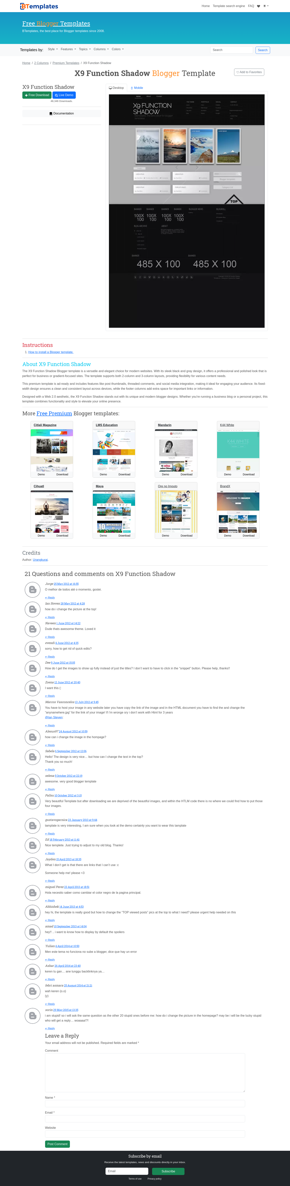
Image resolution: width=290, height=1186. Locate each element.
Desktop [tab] (116, 88)
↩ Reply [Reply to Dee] (50, 676)
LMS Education (107, 425)
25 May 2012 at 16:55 (66, 584)
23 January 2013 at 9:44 (82, 820)
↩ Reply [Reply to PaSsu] (50, 813)
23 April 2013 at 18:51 (76, 887)
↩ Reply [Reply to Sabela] (50, 769)
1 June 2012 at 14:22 (68, 623)
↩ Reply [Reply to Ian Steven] (50, 617)
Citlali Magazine (45, 425)
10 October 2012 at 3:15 (68, 795)
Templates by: (31, 50)
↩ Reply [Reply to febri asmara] (50, 1003)
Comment (51, 1050)
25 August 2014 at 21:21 (78, 985)
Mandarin (164, 425)
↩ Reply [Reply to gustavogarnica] (50, 833)
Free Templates (56, 23)
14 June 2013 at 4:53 (71, 906)
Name (50, 1097)
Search (263, 50)
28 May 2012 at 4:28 (73, 603)
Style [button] (51, 49)
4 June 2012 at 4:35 (66, 643)
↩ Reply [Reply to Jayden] (50, 880)
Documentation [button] (61, 113)
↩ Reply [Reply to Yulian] (50, 959)
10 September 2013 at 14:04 (70, 926)
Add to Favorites (249, 72)
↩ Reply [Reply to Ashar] (50, 979)
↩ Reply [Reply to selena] (50, 789)
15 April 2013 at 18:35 (68, 859)
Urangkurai (40, 559)
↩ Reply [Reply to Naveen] (50, 636)
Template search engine (229, 6)
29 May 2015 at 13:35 (65, 1010)
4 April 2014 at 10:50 (67, 946)
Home (206, 5)
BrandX (225, 486)
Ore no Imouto (167, 486)
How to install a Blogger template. (50, 352)
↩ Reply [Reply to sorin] (50, 1028)
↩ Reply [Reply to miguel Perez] (50, 900)
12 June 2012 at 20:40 (67, 682)
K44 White (227, 425)
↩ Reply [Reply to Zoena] (50, 695)
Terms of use (134, 1178)
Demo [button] (41, 474)
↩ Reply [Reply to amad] (50, 939)
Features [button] (67, 49)
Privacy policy (154, 1178)
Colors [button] (116, 49)
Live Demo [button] (64, 95)
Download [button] (62, 474)
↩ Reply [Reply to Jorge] (50, 597)
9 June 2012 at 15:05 (63, 662)
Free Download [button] (37, 95)
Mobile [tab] (136, 88)
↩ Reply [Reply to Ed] (50, 853)
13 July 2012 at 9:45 (86, 702)
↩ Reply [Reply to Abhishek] (50, 920)
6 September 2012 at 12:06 (71, 751)
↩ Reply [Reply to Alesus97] (50, 745)
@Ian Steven (54, 717)
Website (50, 1127)
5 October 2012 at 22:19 (68, 776)
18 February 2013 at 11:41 (65, 839)
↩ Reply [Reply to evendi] (50, 656)
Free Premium (54, 413)
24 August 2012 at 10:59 (73, 731)
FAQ (251, 6)
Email (50, 1112)
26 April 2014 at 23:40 (68, 966)
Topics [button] (83, 49)
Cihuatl (39, 486)
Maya (99, 486)
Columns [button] (100, 49)
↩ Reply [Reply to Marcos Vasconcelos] (50, 725)
